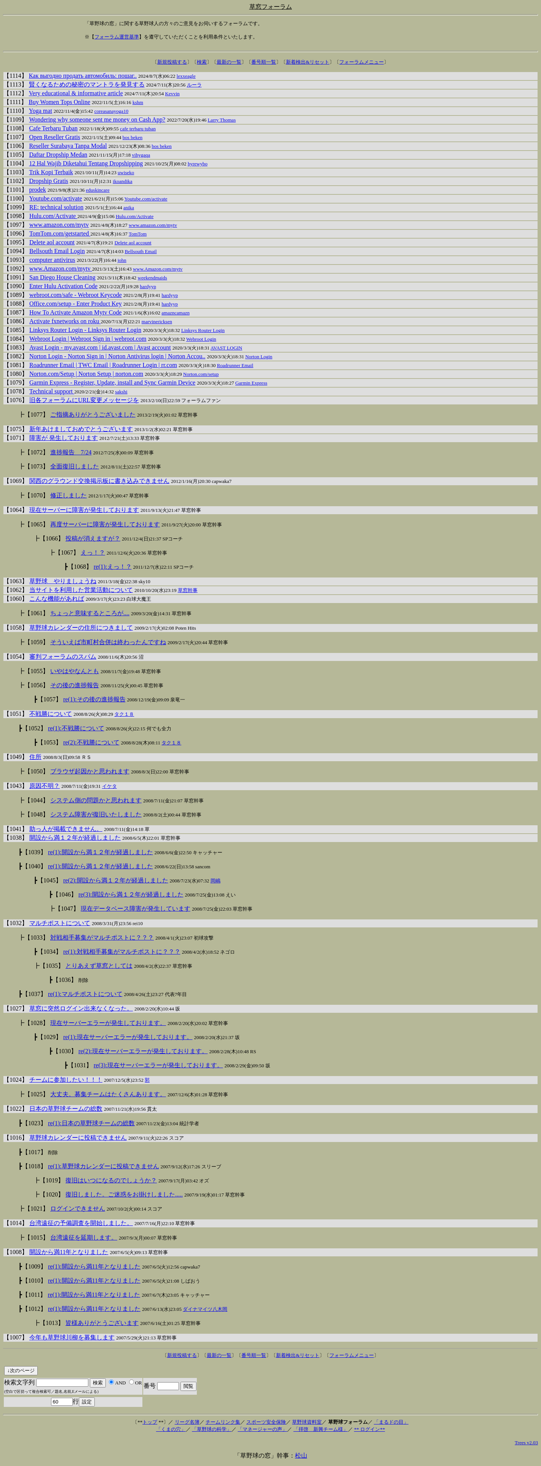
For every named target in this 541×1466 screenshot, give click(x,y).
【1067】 (67, 552)
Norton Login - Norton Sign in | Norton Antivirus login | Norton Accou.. (117, 356)
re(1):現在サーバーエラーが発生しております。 (128, 1037)
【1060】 (15, 598)
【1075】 (15, 429)
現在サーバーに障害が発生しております (84, 510)
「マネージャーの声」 (262, 1429)
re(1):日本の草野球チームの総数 (91, 1123)
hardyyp (148, 286)
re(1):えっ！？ (113, 566)
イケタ (109, 786)
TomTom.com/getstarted (59, 233)
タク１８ (124, 714)
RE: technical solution (56, 207)
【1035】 (52, 965)
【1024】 (15, 1079)
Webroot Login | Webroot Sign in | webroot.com (88, 338)
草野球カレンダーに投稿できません (78, 1137)
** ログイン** (369, 1429)
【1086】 (15, 321)
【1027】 (15, 1008)
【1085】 (15, 330)
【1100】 (15, 198)
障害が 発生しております (63, 438)
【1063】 (15, 581)
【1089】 (15, 295)
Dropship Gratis (48, 181)
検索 (202, 62)
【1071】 (15, 438)
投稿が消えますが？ (92, 538)
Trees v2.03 (526, 1442)
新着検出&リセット (307, 62)
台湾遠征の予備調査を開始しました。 (81, 1223)
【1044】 (36, 800)
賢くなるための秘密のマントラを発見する (87, 84)
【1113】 (15, 84)
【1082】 (15, 356)
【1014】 (15, 1223)
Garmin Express (251, 383)
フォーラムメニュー (361, 62)
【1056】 (36, 685)
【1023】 (34, 1123)
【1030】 (65, 1051)
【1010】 (34, 1280)
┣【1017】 (32, 1152)
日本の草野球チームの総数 (65, 1108)
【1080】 (15, 374)
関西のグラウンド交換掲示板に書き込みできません (99, 481)
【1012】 (34, 1309)
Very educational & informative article (76, 93)
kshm (137, 102)
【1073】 (36, 466)
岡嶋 (215, 881)
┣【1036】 (63, 980)
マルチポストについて (59, 923)
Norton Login (258, 356)
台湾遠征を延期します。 (83, 1237)
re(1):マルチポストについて (85, 994)
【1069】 (15, 481)
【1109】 (15, 119)
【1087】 (15, 312)
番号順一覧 (263, 62)
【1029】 (49, 1037)
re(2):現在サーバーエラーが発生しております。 (143, 1051)
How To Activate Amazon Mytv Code (75, 312)
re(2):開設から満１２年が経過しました (115, 880)
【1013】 (52, 1323)
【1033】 (36, 937)
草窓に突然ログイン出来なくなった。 (81, 1008)
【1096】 (15, 233)
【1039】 (34, 852)
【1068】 (80, 566)
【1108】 (15, 128)
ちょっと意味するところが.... (89, 613)
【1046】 (65, 894)
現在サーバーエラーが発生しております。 (108, 1023)
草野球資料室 (307, 1422)
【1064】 (15, 510)
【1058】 (15, 627)
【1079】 (15, 382)
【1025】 (36, 1094)
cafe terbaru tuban (138, 129)
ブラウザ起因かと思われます (89, 771)
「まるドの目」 (391, 1422)
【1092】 (15, 268)
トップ (149, 1422)
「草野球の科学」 (211, 1429)
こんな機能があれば (56, 598)
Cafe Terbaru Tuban (53, 128)
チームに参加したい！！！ (65, 1079)
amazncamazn (175, 313)
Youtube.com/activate (55, 198)
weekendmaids (152, 278)
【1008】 (15, 1252)
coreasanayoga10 (111, 111)
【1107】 (15, 137)
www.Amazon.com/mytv (60, 268)
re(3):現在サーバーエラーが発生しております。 (158, 1065)
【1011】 (34, 1294)
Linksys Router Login (203, 330)
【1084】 (15, 338)
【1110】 (15, 110)
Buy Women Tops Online (59, 102)
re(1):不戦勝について (76, 728)
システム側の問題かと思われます (96, 800)
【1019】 (52, 1180)
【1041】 (15, 829)
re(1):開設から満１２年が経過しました (100, 852)
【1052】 (34, 728)
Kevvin (172, 93)
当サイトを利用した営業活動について (81, 590)
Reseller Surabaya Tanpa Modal (68, 146)
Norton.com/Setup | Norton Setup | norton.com (86, 374)
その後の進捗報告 (74, 685)
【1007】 (15, 1337)
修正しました (68, 495)
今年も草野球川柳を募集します (72, 1337)
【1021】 (36, 1208)
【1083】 (15, 347)
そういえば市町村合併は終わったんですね (108, 642)
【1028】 (36, 1023)
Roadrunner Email (235, 365)
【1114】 (15, 75)
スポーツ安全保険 (266, 1422)
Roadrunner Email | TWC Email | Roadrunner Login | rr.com (103, 365)
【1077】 (36, 414)
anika (128, 207)
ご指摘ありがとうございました (93, 414)
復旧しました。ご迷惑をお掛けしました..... (124, 1194)
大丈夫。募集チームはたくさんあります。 (108, 1094)
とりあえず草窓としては (98, 965)
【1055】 (36, 671)
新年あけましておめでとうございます (81, 429)
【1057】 (49, 699)
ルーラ (194, 85)
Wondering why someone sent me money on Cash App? (97, 119)
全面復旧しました (74, 466)
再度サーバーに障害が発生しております (105, 524)
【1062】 (15, 590)
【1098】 (15, 216)
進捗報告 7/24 (70, 452)
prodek (37, 189)
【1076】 (15, 400)
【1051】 (15, 714)
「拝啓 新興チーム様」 (321, 1429)
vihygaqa (141, 155)
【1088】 (15, 303)
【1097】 (15, 224)
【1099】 (15, 207)
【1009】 (34, 1266)
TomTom (138, 234)
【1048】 (36, 814)
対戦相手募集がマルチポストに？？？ (102, 937)
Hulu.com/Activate (53, 216)
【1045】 (49, 880)
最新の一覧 (229, 62)
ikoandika (122, 181)
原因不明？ (44, 786)
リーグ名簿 (187, 1422)
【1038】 (15, 837)
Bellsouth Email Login (57, 251)
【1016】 (15, 1137)
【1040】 (34, 866)
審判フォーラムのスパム (62, 656)
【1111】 (15, 102)
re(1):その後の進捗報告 (94, 699)
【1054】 (15, 656)
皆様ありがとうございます (102, 1323)
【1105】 (15, 154)
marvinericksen (157, 321)
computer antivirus (52, 260)
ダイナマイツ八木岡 (205, 1309)
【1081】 (15, 365)
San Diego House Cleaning (62, 277)
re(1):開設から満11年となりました (94, 1266)
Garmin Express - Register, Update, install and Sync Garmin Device (112, 382)
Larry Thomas (221, 120)
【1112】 (15, 93)
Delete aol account (52, 242)
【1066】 (52, 538)
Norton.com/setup (201, 374)
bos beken (132, 137)
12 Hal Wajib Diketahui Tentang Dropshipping (86, 163)
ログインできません (77, 1208)
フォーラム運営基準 (116, 37)
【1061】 (36, 613)
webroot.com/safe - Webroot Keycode (75, 295)
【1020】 (52, 1194)
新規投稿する (172, 62)
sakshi (121, 392)
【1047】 (67, 908)
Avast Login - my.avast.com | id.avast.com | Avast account (100, 347)
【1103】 (15, 172)
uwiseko (126, 172)
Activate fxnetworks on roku (65, 321)
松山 (301, 1455)
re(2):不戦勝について (91, 742)
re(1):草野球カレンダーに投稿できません (103, 1166)
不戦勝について (50, 714)
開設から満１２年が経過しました (75, 837)
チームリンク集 (223, 1422)
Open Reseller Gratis (54, 137)
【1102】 (15, 181)
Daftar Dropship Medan (58, 154)
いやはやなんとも (74, 671)
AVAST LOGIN (226, 348)
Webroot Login (201, 339)
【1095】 (15, 242)
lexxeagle (186, 76)
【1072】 (36, 452)
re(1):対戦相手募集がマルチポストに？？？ (121, 951)
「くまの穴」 (171, 1429)
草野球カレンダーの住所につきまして (81, 627)
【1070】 (36, 495)
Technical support (51, 391)
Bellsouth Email (141, 251)
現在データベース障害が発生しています (135, 908)
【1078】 (15, 391)
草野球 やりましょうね (62, 581)
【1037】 (34, 994)
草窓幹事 (188, 590)
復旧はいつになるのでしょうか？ (111, 1180)
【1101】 (15, 189)
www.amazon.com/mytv (59, 224)
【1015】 (36, 1237)
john (122, 260)
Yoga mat (40, 110)
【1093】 (15, 260)
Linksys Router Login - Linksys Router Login (85, 330)
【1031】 (80, 1065)
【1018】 (34, 1166)
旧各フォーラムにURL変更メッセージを (84, 400)
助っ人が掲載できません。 (65, 829)
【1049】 (15, 757)
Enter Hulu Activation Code (63, 286)
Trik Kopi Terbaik (51, 172)
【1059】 (36, 642)
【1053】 (49, 742)
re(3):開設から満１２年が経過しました (131, 894)
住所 (35, 757)
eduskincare (98, 190)
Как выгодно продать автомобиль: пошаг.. (83, 75)
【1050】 (36, 771)
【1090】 (15, 286)
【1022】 (15, 1108)
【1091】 (15, 277)
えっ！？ (93, 552)
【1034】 (49, 951)
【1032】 (15, 923)
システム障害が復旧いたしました (96, 814)
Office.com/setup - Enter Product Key (75, 303)
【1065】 (36, 524)
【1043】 (15, 786)
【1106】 (15, 146)
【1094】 (15, 251)
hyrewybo (197, 164)
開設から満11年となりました (68, 1252)
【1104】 (15, 163)
